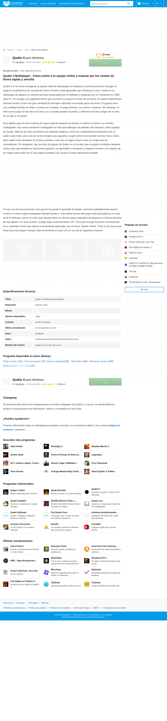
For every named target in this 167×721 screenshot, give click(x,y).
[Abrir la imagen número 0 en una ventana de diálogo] (23, 250)
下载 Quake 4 (76, 361)
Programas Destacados (71, 4)
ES (159, 3)
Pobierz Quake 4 (11, 361)
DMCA (96, 608)
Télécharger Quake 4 (99, 361)
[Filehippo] (13, 3)
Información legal (81, 608)
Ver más (144, 289)
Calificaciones (48, 4)
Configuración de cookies (114, 608)
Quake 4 (28, 57)
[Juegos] (19, 50)
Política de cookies (37, 608)
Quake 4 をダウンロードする (16, 366)
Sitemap (45, 603)
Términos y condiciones (14, 608)
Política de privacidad (60, 608)
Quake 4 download (55, 361)
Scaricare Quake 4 (33, 361)
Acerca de (8, 603)
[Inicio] (4, 50)
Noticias (33, 4)
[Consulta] (111, 3)
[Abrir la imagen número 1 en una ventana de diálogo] (65, 250)
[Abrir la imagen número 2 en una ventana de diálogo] (107, 250)
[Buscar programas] (128, 3)
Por (18, 62)
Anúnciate (32, 603)
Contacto (20, 603)
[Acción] (26, 50)
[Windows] (11, 50)
